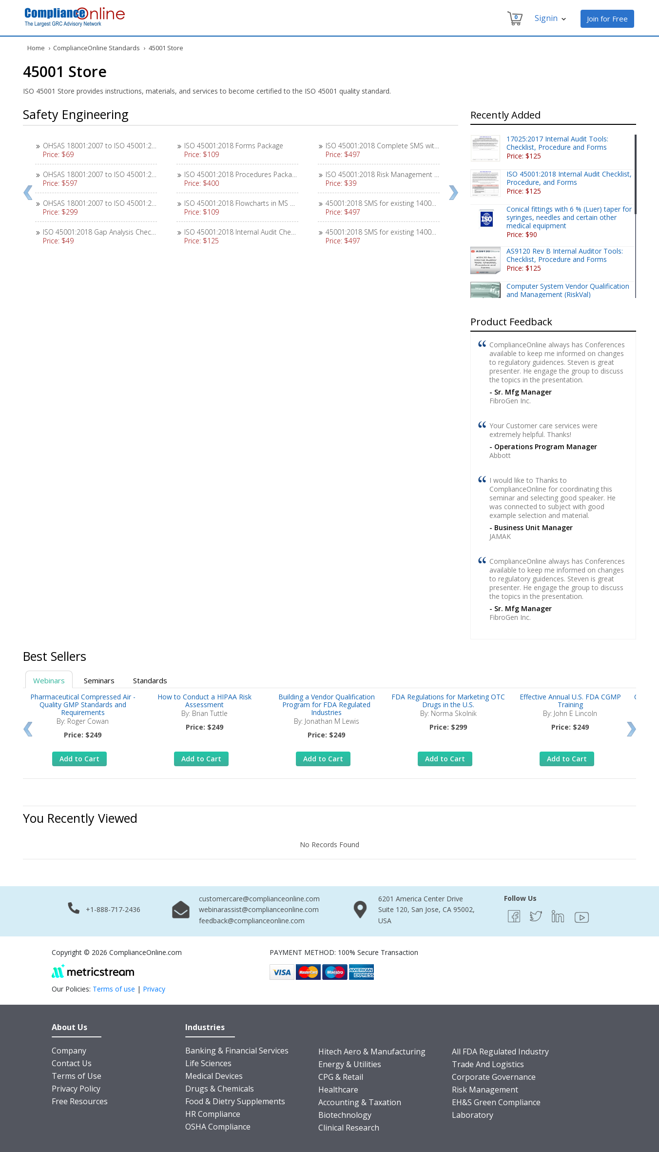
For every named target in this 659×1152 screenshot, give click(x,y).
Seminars (99, 680)
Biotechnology (344, 1115)
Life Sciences (208, 1063)
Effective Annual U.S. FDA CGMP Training (570, 700)
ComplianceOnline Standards (96, 47)
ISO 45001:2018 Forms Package (233, 145)
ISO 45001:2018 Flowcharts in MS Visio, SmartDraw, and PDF (278, 203)
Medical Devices (214, 1076)
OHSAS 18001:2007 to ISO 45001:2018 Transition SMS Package (141, 174)
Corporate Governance (494, 1077)
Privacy (154, 988)
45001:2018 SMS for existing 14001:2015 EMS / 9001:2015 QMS (425, 232)
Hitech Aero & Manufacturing (372, 1051)
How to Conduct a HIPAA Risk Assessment (204, 700)
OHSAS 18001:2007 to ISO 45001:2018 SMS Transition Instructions (146, 203)
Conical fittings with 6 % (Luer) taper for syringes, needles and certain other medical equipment (569, 217)
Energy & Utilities (349, 1064)
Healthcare (338, 1089)
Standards (150, 680)
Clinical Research (348, 1127)
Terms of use (114, 988)
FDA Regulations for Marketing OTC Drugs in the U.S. (448, 700)
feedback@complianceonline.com (252, 920)
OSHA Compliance (218, 1126)
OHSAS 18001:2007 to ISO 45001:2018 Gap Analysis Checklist (138, 145)
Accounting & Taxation (359, 1102)
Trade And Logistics (488, 1064)
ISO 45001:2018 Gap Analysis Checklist (103, 232)
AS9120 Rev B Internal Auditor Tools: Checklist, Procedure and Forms (564, 255)
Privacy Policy (76, 1088)
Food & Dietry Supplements (235, 1101)
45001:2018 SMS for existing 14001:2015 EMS (397, 203)
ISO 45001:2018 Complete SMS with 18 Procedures (406, 145)
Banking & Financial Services (237, 1050)
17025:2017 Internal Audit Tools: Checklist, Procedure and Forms (557, 143)
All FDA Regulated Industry (500, 1051)
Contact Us (72, 1063)
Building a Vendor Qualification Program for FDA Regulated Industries (326, 704)
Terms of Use (76, 1076)
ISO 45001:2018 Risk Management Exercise (393, 174)
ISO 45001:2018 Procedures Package (241, 174)
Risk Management (485, 1089)
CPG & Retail (340, 1077)
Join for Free (607, 18)
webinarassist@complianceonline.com (259, 909)
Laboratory (472, 1115)
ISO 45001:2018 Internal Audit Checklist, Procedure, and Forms (282, 232)
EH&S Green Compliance (496, 1102)
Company (69, 1050)
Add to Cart (79, 758)
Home (36, 47)
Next (453, 192)
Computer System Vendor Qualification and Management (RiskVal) (567, 290)
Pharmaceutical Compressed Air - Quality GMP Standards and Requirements (83, 704)
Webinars (49, 680)
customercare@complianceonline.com (259, 898)
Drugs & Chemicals (219, 1088)
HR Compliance (212, 1114)
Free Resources (80, 1101)
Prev (27, 192)
